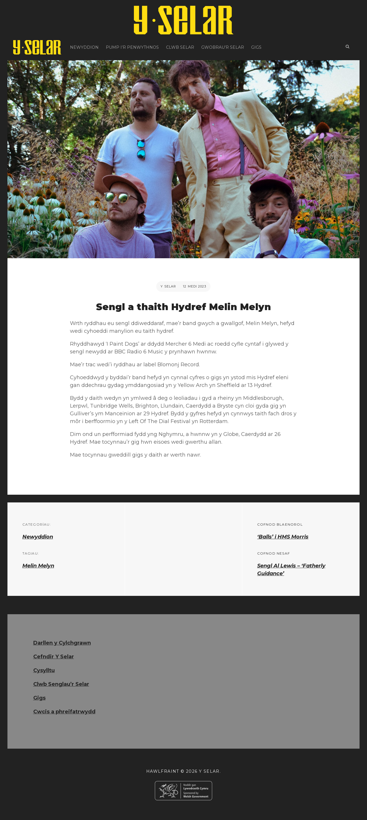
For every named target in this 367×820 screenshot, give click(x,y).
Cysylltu (44, 670)
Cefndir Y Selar (53, 656)
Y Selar (168, 286)
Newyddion (84, 47)
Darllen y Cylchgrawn (62, 643)
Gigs (256, 47)
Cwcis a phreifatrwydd (64, 712)
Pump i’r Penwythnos (132, 47)
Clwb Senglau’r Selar (61, 684)
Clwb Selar (180, 47)
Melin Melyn (38, 566)
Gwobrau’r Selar (222, 47)
